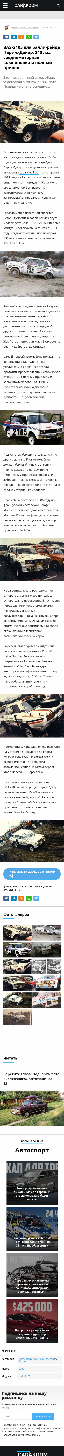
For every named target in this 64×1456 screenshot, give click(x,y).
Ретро (22, 1361)
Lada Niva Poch (29, 172)
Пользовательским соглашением (21, 1434)
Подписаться (43, 1416)
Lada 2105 (24, 1376)
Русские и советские (44, 1358)
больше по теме (32, 1141)
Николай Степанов (25, 27)
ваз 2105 (18, 886)
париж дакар (42, 886)
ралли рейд (12, 889)
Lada (21, 1368)
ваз (8, 886)
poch (28, 886)
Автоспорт (25, 1358)
